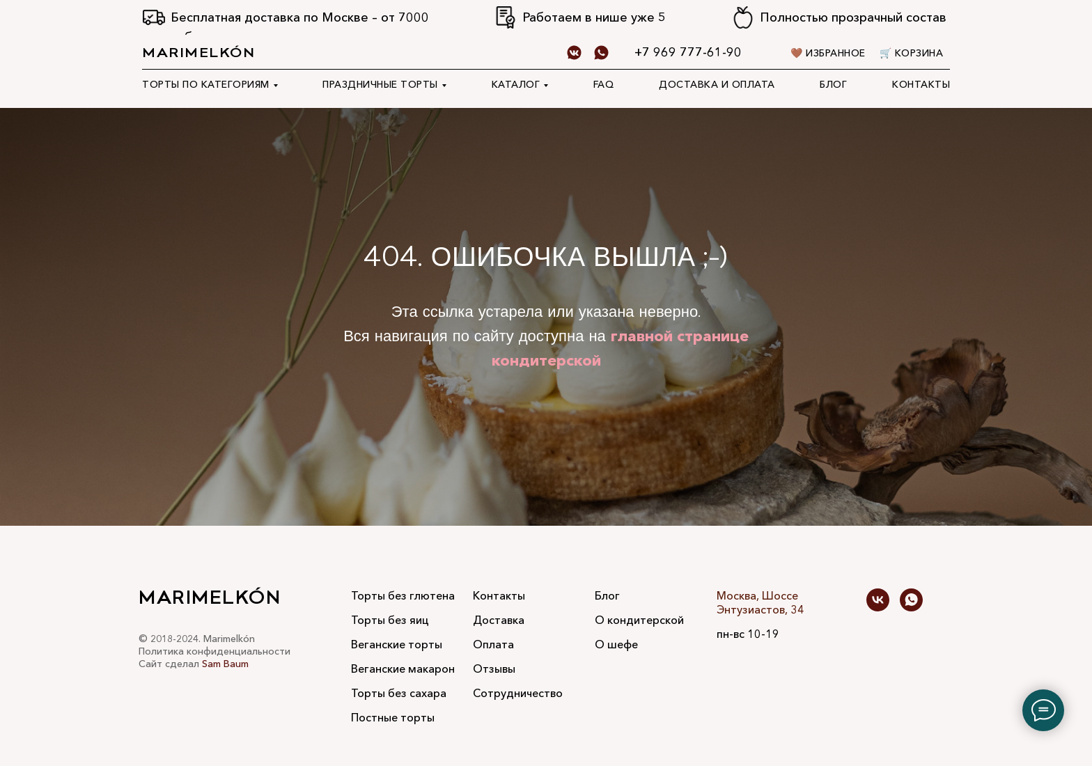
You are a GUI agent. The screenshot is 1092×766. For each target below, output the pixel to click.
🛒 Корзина (912, 53)
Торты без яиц (390, 620)
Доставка (498, 620)
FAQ (603, 84)
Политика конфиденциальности (214, 651)
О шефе (616, 644)
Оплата (493, 644)
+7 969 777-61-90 (688, 52)
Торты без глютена (403, 595)
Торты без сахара (398, 693)
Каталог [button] (516, 84)
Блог (833, 84)
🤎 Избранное (828, 53)
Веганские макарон (403, 668)
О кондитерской (639, 620)
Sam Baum (225, 663)
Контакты (921, 84)
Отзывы (494, 668)
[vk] (877, 599)
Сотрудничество (518, 693)
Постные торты (393, 717)
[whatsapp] (601, 52)
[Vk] (574, 52)
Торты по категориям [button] (206, 84)
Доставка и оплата (717, 84)
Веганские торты (396, 644)
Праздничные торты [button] (380, 84)
